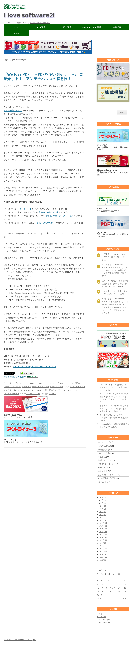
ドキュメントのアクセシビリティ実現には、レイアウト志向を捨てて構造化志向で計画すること (114, 408)
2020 (103, 526)
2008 (102, 560)
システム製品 (104, 446)
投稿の (101, 616)
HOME (16, 27)
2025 (102, 511)
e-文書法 (102, 456)
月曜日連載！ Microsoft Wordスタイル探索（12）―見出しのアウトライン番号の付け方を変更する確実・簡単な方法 (115, 270)
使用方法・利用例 (105, 464)
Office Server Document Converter (29, 383)
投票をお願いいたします (15, 376)
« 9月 (99, 598)
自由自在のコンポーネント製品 (59, 215)
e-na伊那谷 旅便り (107, 478)
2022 (102, 520)
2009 (103, 557)
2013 (103, 545)
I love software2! (29, 15)
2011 (103, 551)
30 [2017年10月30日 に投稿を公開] (98, 594)
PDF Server (50, 383)
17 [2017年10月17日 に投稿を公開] (102, 587)
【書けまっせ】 (24, 208)
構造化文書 (26, 386)
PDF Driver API (69, 390)
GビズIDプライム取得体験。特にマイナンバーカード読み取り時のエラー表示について (114, 387)
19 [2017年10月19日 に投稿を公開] (109, 587)
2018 (103, 531)
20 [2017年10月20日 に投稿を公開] (113, 587)
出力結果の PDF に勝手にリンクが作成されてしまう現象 (114, 292)
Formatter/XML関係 (91, 27)
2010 (103, 554)
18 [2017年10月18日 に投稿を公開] (106, 587)
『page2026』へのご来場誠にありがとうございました (114, 425)
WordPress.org (103, 622)
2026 (102, 497)
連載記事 (117, 27)
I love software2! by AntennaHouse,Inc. (20, 639)
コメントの (103, 619)
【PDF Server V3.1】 (45, 222)
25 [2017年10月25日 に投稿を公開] (106, 591)
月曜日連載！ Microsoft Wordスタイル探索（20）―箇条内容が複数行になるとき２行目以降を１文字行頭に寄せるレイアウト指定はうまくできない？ (115, 305)
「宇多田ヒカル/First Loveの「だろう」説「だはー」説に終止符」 (114, 257)
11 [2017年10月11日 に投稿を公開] (106, 584)
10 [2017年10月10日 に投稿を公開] (102, 584)
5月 (103, 500)
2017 (103, 534)
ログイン (100, 613)
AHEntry (52, 393)
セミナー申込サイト (13, 110)
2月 (103, 506)
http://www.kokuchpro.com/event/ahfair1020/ (34, 366)
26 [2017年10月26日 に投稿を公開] (109, 591)
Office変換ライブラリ (53, 390)
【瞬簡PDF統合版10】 (48, 212)
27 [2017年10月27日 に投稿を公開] (113, 591)
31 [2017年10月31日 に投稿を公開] (102, 594)
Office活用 (66, 27)
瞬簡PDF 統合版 (56, 386)
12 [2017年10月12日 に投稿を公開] (109, 584)
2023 (102, 517)
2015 (103, 540)
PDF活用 (41, 27)
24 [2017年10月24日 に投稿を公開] (102, 591)
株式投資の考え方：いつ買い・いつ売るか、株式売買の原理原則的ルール (114, 417)
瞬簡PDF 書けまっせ (40, 386)
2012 (103, 548)
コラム (16, 33)
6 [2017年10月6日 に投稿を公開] (112, 580)
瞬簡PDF (14, 393)
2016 (103, 537)
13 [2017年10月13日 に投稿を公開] (113, 584)
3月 (103, 503)
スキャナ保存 (104, 453)
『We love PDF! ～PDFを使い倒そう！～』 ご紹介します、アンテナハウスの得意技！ (43, 76)
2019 (103, 528)
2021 (103, 523)
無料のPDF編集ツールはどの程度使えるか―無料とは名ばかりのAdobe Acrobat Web (115, 283)
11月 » (123, 598)
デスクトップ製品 (105, 442)
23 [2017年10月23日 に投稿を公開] (98, 591)
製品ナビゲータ (105, 460)
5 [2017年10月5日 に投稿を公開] (109, 580)
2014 (102, 543)
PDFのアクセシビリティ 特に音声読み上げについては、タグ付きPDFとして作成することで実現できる (114, 398)
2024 (102, 514)
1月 (103, 508)
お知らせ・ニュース (64, 383)
